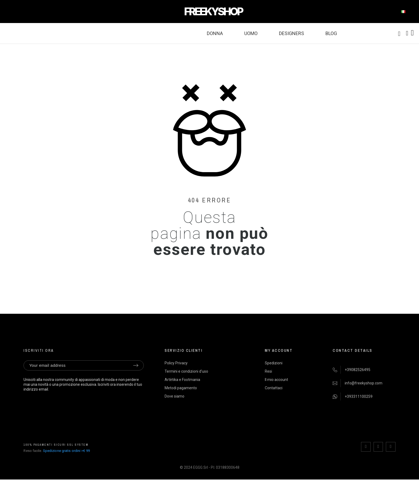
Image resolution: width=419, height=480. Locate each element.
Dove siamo (174, 396)
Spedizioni (273, 363)
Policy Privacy (176, 363)
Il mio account (276, 379)
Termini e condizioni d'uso (186, 371)
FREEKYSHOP (213, 11)
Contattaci (273, 388)
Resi (268, 371)
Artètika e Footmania (182, 379)
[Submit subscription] (135, 365)
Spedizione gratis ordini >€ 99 (66, 450)
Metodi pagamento (181, 388)
